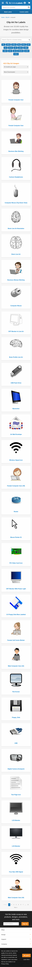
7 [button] (23, 904)
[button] (3, 3)
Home (2, 17)
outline (25, 47)
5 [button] (18, 904)
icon (6, 47)
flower (23, 44)
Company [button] (4, 944)
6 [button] (20, 904)
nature (20, 47)
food (28, 44)
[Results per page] (16, 67)
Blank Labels (8, 12)
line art (10, 47)
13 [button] (28, 904)
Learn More (26, 959)
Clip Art (7, 17)
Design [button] (3, 934)
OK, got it (26, 955)
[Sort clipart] (16, 72)
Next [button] (15, 907)
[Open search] (28, 7)
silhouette (20, 50)
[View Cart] (29, 3)
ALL (3, 44)
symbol (26, 50)
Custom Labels (24, 12)
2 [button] (11, 904)
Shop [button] (2, 930)
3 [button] (13, 904)
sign (15, 50)
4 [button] (16, 904)
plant (10, 50)
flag (19, 44)
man (15, 47)
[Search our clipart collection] (16, 39)
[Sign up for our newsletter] (11, 923)
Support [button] (3, 939)
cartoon (14, 44)
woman (16, 54)
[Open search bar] (7, 3)
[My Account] (25, 3)
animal (8, 44)
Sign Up (25, 923)
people (5, 50)
